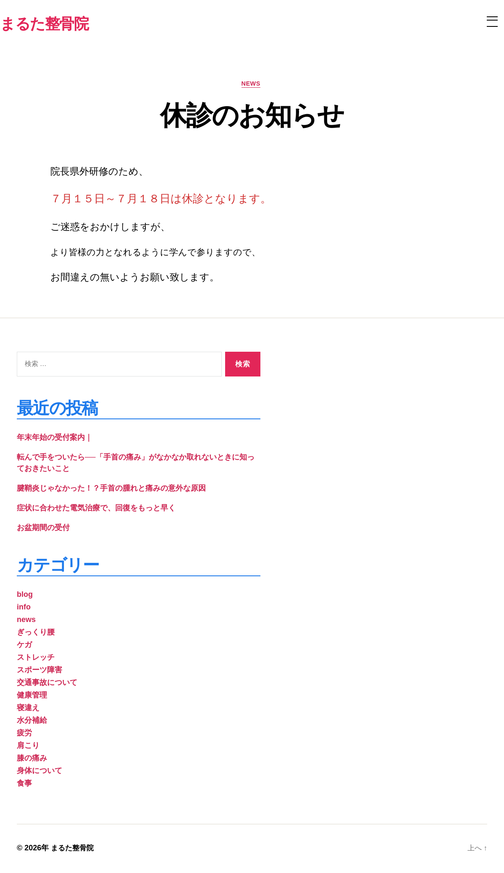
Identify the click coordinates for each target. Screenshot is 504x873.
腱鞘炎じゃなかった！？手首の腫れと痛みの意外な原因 (111, 489)
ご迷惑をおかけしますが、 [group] (110, 228)
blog (25, 595)
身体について (39, 772)
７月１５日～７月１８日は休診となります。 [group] (160, 199)
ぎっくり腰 (36, 633)
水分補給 (32, 721)
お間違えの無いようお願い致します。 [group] (134, 278)
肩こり (28, 746)
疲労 (24, 734)
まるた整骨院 (73, 849)
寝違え (28, 709)
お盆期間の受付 (43, 529)
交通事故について (47, 684)
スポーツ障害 (39, 671)
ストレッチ (36, 658)
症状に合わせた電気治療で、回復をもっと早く (96, 509)
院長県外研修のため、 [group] (99, 172)
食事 (24, 784)
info (24, 608)
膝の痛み (32, 759)
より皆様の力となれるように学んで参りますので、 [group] (155, 254)
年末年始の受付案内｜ (54, 438)
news (252, 84)
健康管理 (32, 696)
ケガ (24, 646)
